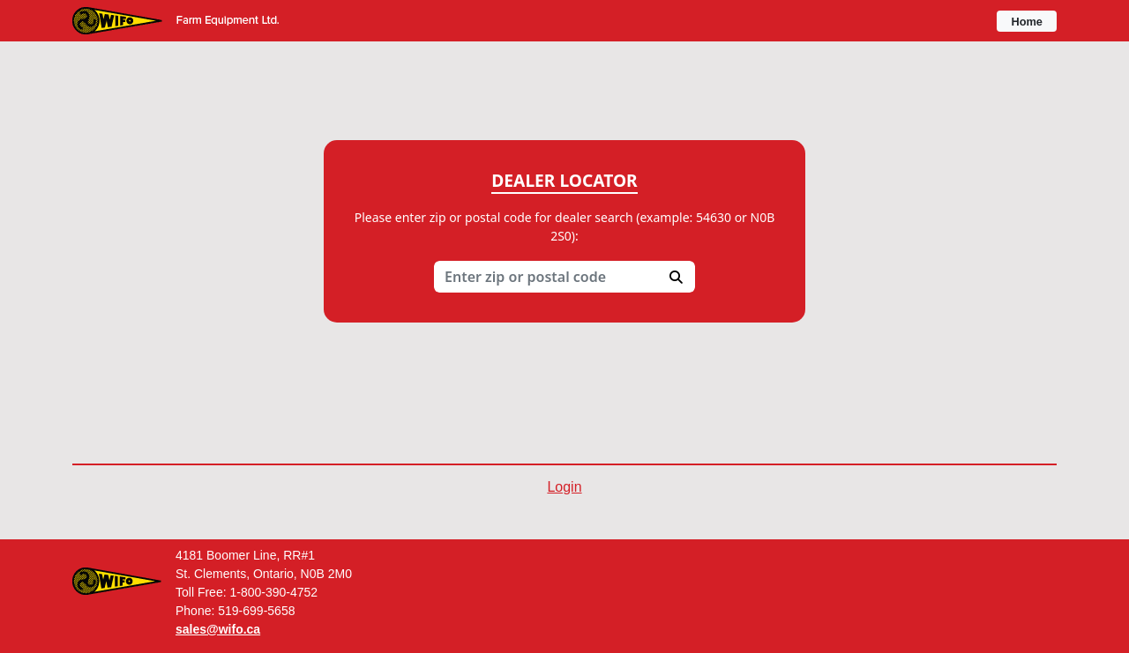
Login (564, 486)
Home (1027, 21)
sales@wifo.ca (218, 629)
